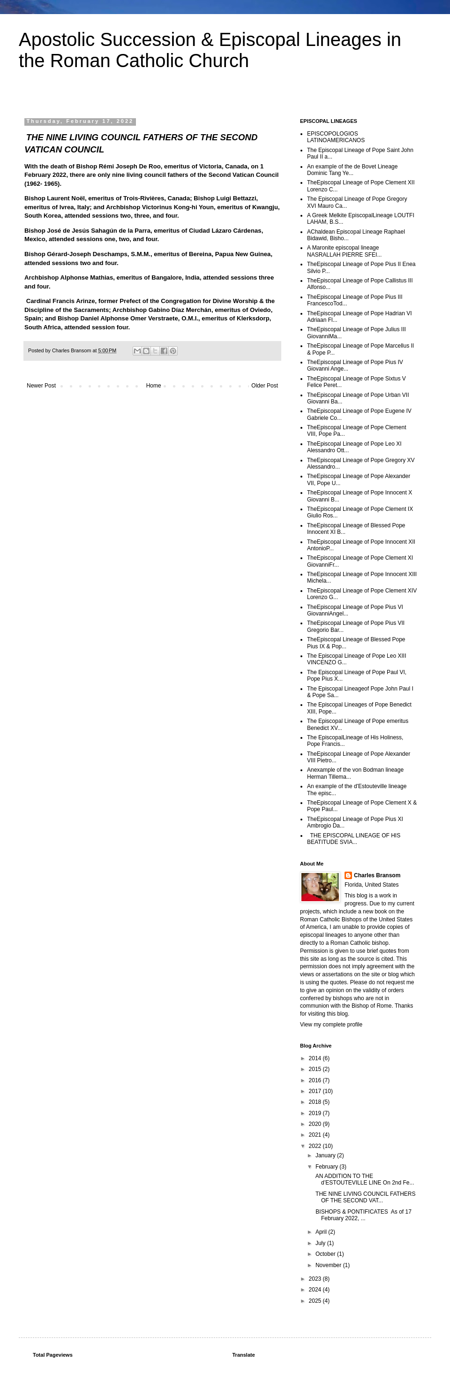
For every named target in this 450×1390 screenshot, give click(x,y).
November (329, 1265)
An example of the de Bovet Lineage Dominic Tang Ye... (352, 169)
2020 (316, 1124)
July (321, 1243)
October (326, 1254)
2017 (316, 1091)
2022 (316, 1146)
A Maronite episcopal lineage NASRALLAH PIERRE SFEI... (344, 251)
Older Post (264, 385)
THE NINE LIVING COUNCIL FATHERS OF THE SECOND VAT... (364, 1197)
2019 (316, 1113)
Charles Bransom (377, 875)
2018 (316, 1102)
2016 (316, 1080)
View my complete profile (331, 1024)
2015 (316, 1069)
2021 (316, 1135)
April (321, 1232)
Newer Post (41, 385)
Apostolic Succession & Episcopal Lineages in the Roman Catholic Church (210, 50)
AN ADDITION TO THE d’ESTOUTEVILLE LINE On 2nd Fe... (364, 1179)
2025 (316, 1301)
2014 (316, 1058)
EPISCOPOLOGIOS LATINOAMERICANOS (336, 137)
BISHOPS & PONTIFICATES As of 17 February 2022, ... (363, 1215)
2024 (316, 1289)
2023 (316, 1279)
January (326, 1155)
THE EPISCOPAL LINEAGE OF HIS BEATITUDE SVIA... (353, 838)
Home (153, 385)
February (327, 1166)
